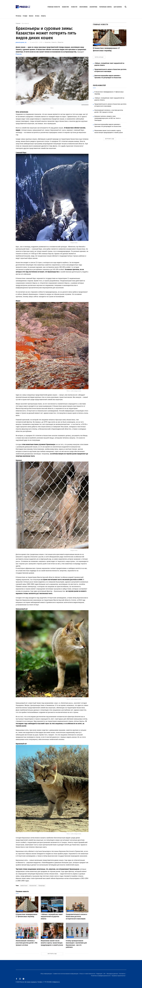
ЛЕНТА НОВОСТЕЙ (99, 85)
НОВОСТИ (74, 7)
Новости (54, 42)
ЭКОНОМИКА (83, 7)
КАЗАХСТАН (65, 7)
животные (23, 885)
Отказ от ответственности (87, 973)
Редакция (99, 973)
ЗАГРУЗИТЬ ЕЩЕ (52, 953)
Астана (37, 16)
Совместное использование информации (66, 973)
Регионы (18, 16)
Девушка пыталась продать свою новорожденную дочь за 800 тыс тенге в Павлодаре (107, 118)
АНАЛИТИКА (93, 7)
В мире (25, 16)
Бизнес (31, 16)
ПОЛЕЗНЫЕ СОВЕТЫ (105, 7)
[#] (23, 6)
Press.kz (19, 54)
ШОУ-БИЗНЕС (118, 7)
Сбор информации (46, 973)
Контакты (122, 973)
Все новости (25, 23)
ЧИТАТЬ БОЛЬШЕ (99, 57)
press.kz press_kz (21, 42)
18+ (104, 973)
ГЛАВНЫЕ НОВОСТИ (53, 7)
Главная (18, 23)
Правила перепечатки (118, 975)
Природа (42, 885)
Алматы (43, 16)
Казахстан (48, 42)
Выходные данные (112, 973)
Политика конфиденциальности (101, 975)
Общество (60, 42)
